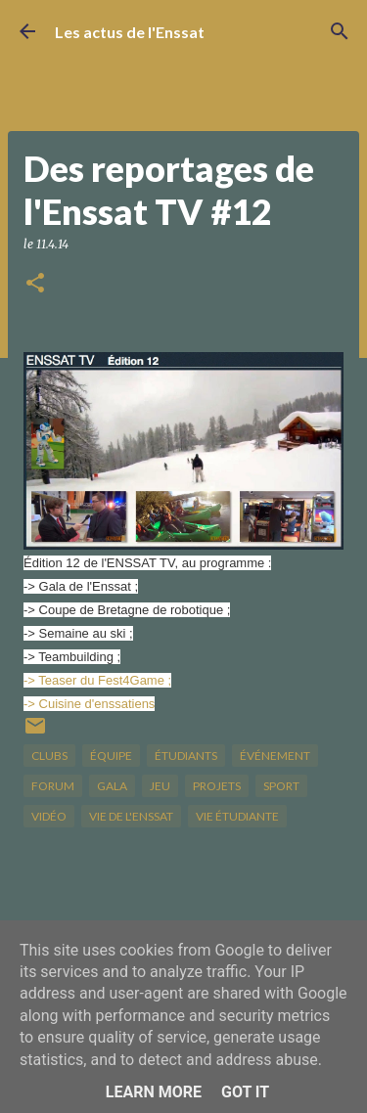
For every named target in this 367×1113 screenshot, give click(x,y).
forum (52, 786)
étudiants (186, 755)
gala (112, 786)
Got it (245, 1092)
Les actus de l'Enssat (130, 31)
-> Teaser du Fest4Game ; (97, 680)
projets (217, 786)
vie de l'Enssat (131, 816)
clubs (49, 755)
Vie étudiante (237, 816)
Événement (275, 755)
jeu (160, 786)
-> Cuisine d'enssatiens (89, 703)
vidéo (49, 816)
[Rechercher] (339, 31)
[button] (35, 284)
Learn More (154, 1092)
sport (281, 786)
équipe (111, 755)
